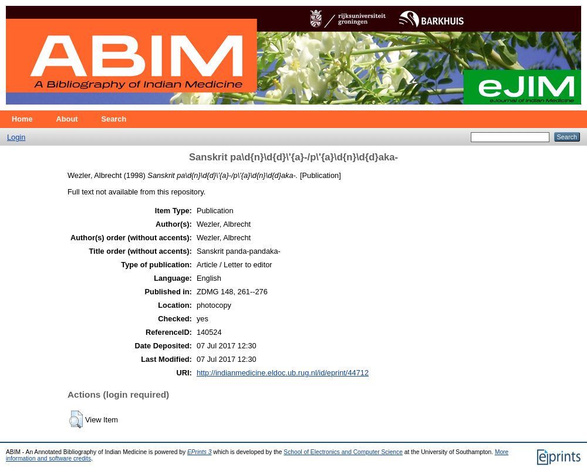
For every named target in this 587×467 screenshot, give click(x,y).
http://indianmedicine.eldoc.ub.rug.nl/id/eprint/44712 (283, 372)
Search (114, 119)
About (67, 119)
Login (16, 137)
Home (22, 119)
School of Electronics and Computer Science (343, 452)
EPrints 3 (199, 452)
